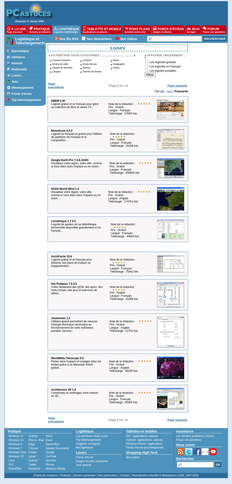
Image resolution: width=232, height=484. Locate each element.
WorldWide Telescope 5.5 (67, 358)
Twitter (32, 464)
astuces (153, 436)
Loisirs (16, 75)
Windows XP (16, 456)
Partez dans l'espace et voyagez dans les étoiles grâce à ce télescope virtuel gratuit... (76, 364)
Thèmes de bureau (92, 71)
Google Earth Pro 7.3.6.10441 (70, 160)
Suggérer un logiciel (88, 443)
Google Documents (57, 448)
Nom (169, 91)
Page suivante (177, 85)
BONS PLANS (137, 29)
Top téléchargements (26, 100)
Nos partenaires (107, 475)
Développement (23, 87)
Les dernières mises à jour (92, 436)
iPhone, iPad (36, 440)
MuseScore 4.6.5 (61, 130)
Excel (49, 440)
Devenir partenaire (84, 475)
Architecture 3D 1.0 (63, 389)
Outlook (33, 460)
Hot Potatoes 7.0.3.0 (64, 283)
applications (140, 436)
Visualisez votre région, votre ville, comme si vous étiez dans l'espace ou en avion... (76, 165)
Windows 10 (16, 440)
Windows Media (55, 468)
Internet (17, 63)
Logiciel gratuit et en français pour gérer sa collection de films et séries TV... (75, 105)
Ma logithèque (84, 447)
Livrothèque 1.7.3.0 (63, 221)
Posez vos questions (188, 439)
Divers (116, 60)
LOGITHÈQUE (66, 29)
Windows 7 (15, 448)
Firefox (32, 452)
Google (50, 452)
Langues (56, 71)
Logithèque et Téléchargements (30, 41)
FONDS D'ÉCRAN (168, 29)
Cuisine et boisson (61, 60)
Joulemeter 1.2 (60, 318)
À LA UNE (16, 29)
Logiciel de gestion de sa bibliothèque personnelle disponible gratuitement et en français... (76, 227)
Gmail (31, 456)
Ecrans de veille (60, 64)
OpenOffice (52, 444)
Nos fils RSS (69, 39)
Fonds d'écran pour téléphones (145, 447)
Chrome (33, 448)
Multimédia (19, 69)
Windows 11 (16, 436)
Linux (12, 460)
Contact (124, 475)
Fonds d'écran (21, 93)
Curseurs (87, 60)
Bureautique (20, 51)
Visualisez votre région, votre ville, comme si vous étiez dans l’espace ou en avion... (76, 195)
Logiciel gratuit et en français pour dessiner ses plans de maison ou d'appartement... (71, 263)
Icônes (116, 67)
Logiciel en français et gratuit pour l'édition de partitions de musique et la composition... (76, 137)
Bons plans (133, 457)
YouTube (51, 456)
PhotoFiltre (15, 468)
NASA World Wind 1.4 (65, 188)
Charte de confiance (46, 475)
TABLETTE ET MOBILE (101, 29)
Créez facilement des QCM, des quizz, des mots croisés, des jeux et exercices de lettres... (77, 290)
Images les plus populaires (92, 461)
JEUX (193, 29)
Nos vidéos (128, 39)
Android (33, 436)
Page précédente (56, 85)
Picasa (50, 464)
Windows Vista (17, 452)
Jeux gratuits (84, 465)
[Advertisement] (138, 12)
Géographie (119, 64)
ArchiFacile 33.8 (61, 256)
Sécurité (51, 460)
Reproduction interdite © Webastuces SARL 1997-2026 (165, 475)
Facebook (34, 468)
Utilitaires (18, 57)
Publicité (65, 475)
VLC (11, 464)
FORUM (214, 29)
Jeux (15, 81)
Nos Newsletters (99, 39)
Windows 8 (15, 444)
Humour (86, 67)
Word (49, 436)
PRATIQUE (40, 29)
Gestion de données (62, 67)
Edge (31, 444)
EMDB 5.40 (58, 100)
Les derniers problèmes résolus (195, 436)
